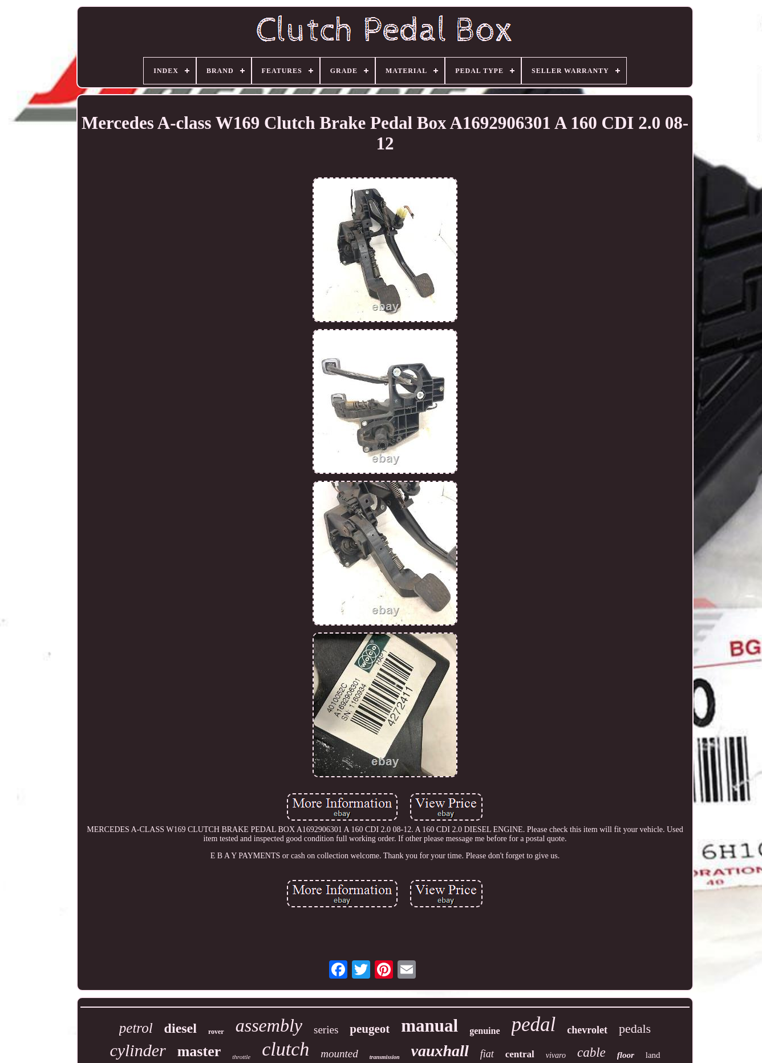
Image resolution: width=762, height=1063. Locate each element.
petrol (136, 1028)
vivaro (556, 1055)
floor (625, 1055)
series (326, 1030)
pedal (534, 1024)
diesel (180, 1028)
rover (216, 1032)
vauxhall (440, 1051)
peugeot (370, 1029)
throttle (241, 1056)
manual (429, 1026)
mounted (339, 1054)
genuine (484, 1031)
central (519, 1054)
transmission (385, 1057)
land (653, 1055)
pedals (635, 1028)
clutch (285, 1049)
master (199, 1051)
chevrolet (587, 1030)
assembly (269, 1025)
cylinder (137, 1050)
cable (591, 1052)
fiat (487, 1054)
